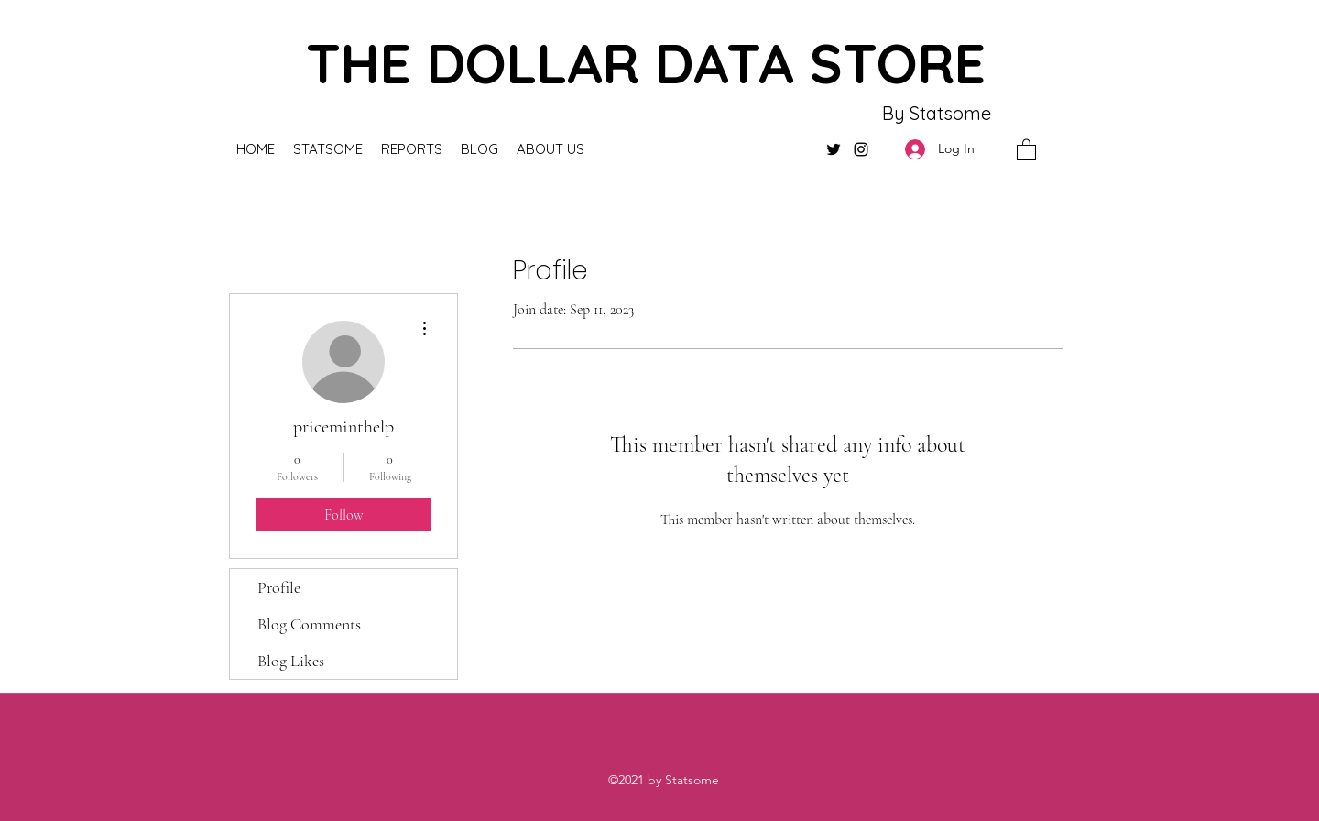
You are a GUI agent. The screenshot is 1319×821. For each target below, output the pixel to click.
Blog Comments (309, 624)
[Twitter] (833, 149)
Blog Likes (290, 661)
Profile (278, 587)
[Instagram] (861, 149)
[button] (1026, 148)
